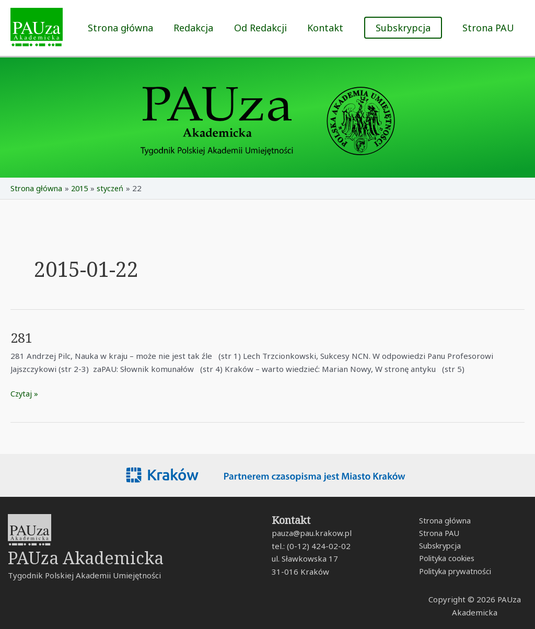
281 (22, 337)
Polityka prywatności (455, 572)
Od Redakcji (264, 27)
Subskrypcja (438, 546)
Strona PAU (489, 27)
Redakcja (199, 27)
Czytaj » (24, 393)
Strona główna (128, 27)
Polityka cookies (446, 559)
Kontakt (328, 27)
